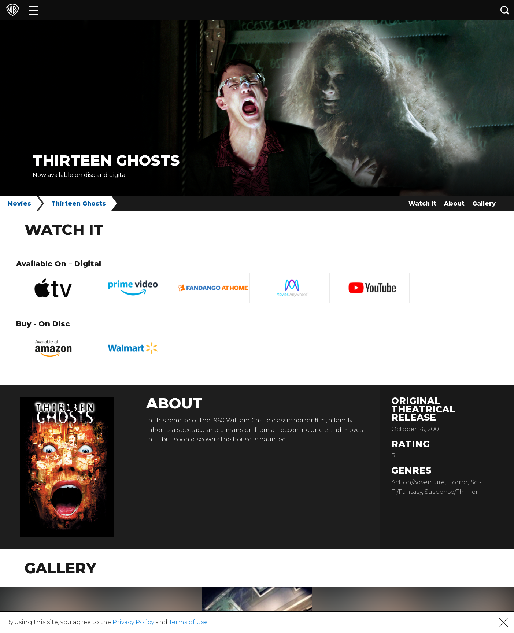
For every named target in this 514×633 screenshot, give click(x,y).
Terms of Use (188, 622)
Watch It (422, 203)
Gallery (484, 203)
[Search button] (505, 10)
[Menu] (33, 10)
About (454, 203)
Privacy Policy (133, 622)
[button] (503, 622)
